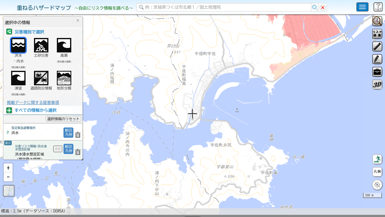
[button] (8, 183)
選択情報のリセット (63, 119)
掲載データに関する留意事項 (33, 102)
